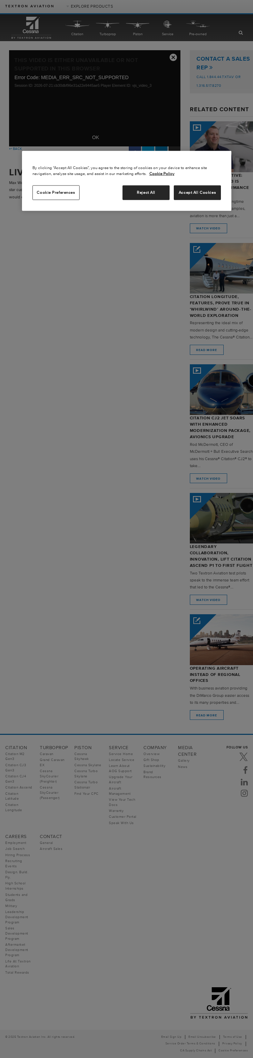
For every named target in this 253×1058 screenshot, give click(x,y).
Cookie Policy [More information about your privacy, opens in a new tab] (161, 174)
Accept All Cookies (197, 192)
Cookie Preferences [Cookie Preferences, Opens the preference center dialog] (56, 192)
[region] (126, 181)
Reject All (146, 192)
